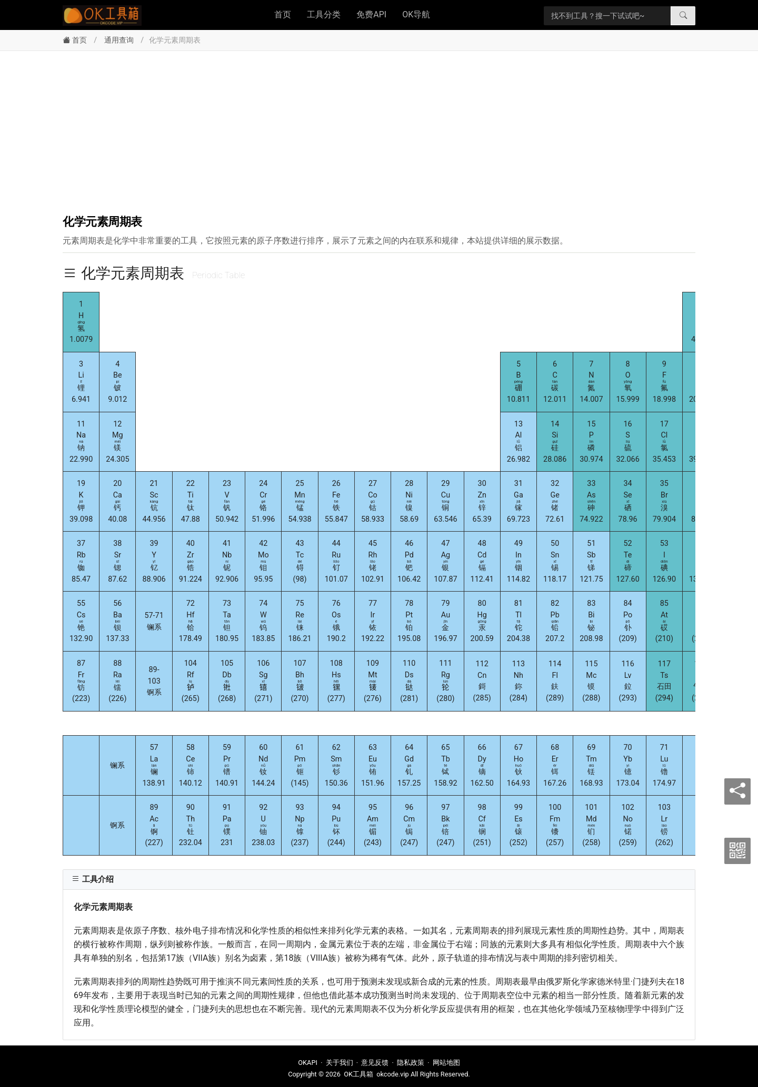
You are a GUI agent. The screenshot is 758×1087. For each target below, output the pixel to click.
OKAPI (307, 1062)
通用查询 (119, 40)
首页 (282, 14)
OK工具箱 (358, 1074)
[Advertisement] (379, 130)
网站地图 (446, 1062)
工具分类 (324, 14)
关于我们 (339, 1062)
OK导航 (416, 14)
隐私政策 (410, 1062)
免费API (371, 14)
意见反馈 (374, 1062)
